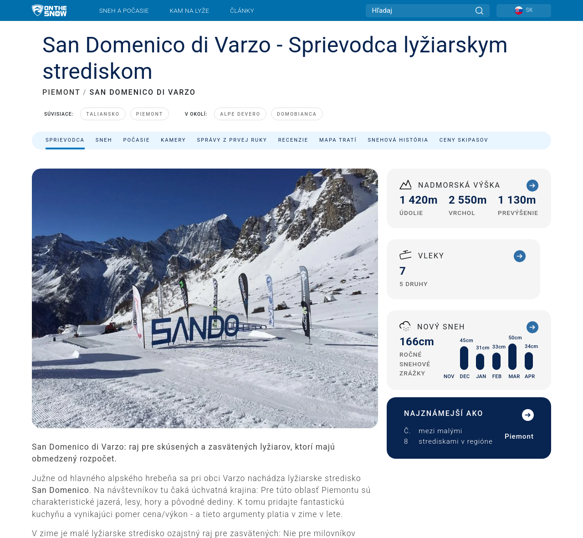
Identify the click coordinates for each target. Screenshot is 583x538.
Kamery (173, 140)
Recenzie (293, 140)
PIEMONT (61, 92)
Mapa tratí (338, 140)
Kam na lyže (189, 10)
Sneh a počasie (124, 10)
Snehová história (398, 140)
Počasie (136, 140)
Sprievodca (65, 140)
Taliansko (103, 114)
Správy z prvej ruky (232, 140)
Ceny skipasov (464, 140)
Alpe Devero (240, 114)
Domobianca (297, 114)
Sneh (104, 140)
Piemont (149, 114)
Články (242, 10)
